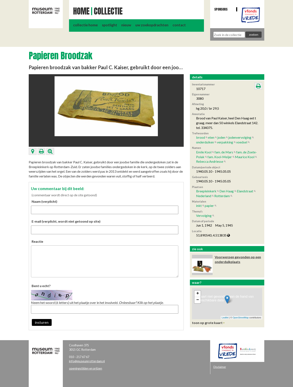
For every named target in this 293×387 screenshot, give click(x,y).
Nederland (203, 196)
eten (211, 137)
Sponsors (220, 9)
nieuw (126, 25)
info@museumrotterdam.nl (87, 361)
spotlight (109, 25)
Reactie (37, 241)
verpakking (225, 142)
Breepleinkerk (206, 191)
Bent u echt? (41, 286)
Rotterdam (222, 196)
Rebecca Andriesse (209, 161)
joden (221, 137)
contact (179, 25)
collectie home (85, 25)
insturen (42, 322)
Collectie (108, 11)
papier (209, 205)
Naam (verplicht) (44, 201)
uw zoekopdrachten (151, 25)
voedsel (241, 142)
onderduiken (205, 142)
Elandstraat (245, 191)
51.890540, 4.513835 (213, 235)
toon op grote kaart (207, 323)
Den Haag (226, 191)
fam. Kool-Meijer (219, 157)
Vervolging (204, 215)
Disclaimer (219, 367)
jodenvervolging (239, 137)
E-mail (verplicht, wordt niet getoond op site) (66, 221)
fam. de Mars (223, 152)
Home (81, 11)
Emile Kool (203, 152)
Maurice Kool (244, 157)
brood (200, 137)
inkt (199, 205)
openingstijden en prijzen (85, 368)
